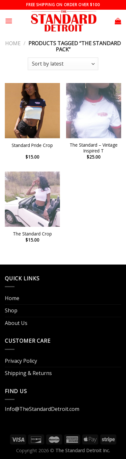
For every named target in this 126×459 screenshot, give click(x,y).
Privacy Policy (21, 360)
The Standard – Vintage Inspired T (94, 147)
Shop (11, 310)
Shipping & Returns (28, 373)
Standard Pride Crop (32, 145)
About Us (16, 323)
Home (13, 43)
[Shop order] (63, 63)
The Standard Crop (32, 234)
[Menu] (9, 21)
